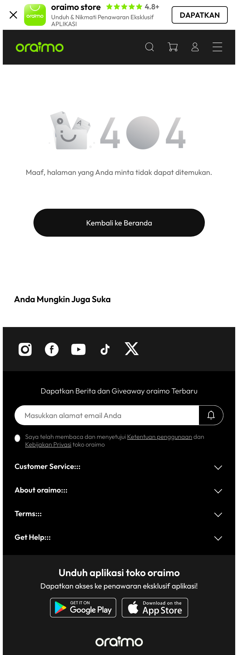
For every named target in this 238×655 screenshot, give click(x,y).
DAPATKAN (200, 15)
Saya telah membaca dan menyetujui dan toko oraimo (114, 440)
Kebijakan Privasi (48, 444)
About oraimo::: (41, 489)
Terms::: (28, 513)
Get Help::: (33, 537)
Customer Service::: (48, 466)
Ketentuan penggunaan (159, 436)
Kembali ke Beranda (119, 222)
